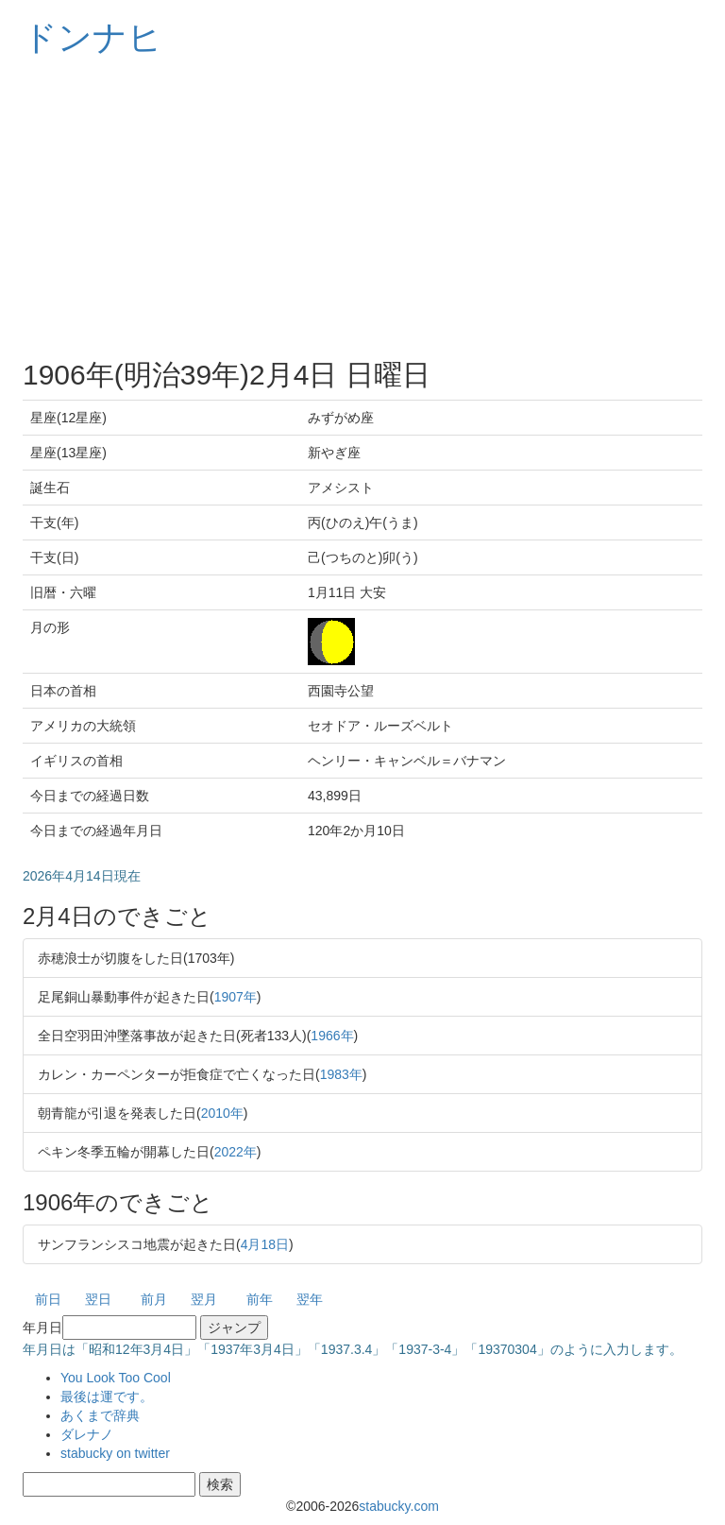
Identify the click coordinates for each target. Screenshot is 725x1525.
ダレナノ (86, 1434)
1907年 (235, 996)
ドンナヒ (92, 37)
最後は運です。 (106, 1396)
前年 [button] (259, 1299)
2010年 (222, 1113)
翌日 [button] (98, 1299)
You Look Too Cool (115, 1377)
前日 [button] (48, 1299)
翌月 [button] (204, 1299)
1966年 (332, 1035)
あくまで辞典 (100, 1415)
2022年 (235, 1151)
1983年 (341, 1074)
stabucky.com (399, 1506)
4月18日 (265, 1244)
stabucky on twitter (115, 1453)
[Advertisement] (362, 208)
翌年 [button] (309, 1299)
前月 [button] (154, 1299)
